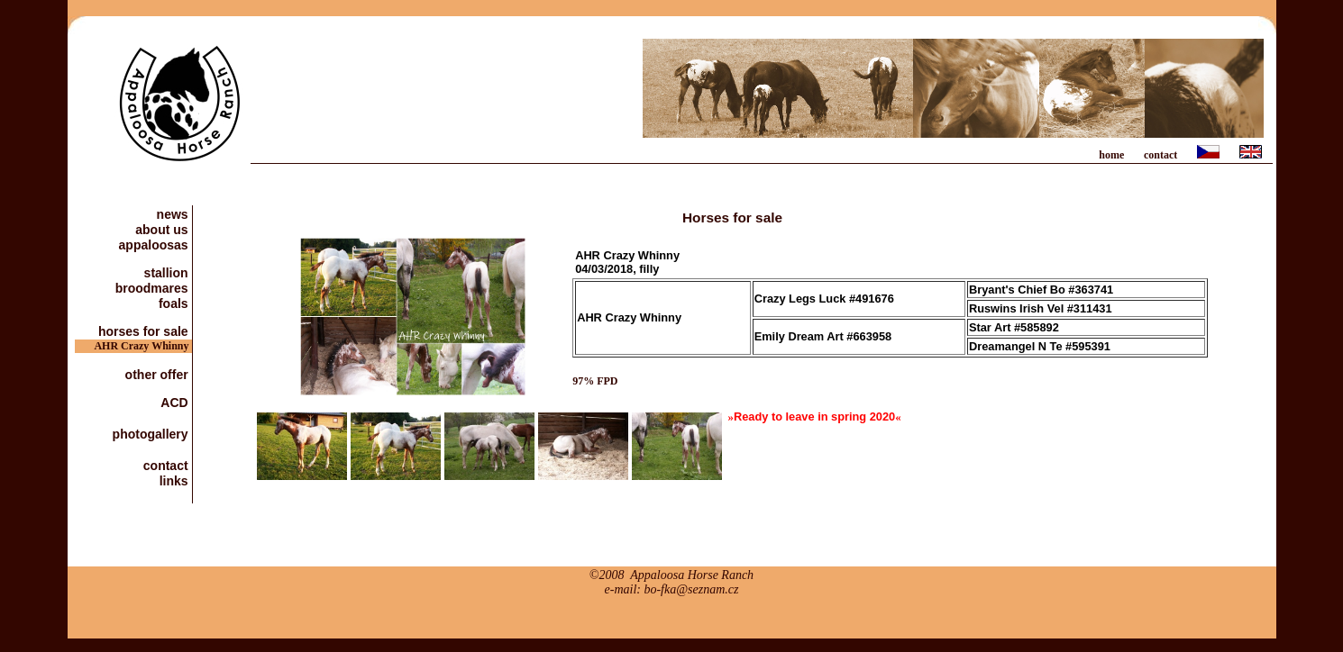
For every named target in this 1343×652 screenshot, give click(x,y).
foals (175, 303)
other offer (158, 374)
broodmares (153, 287)
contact (1160, 155)
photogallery (152, 433)
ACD (175, 402)
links (176, 480)
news (174, 214)
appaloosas (155, 244)
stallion (168, 272)
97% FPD (594, 381)
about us (163, 229)
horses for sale (145, 331)
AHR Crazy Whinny (142, 346)
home (1111, 155)
